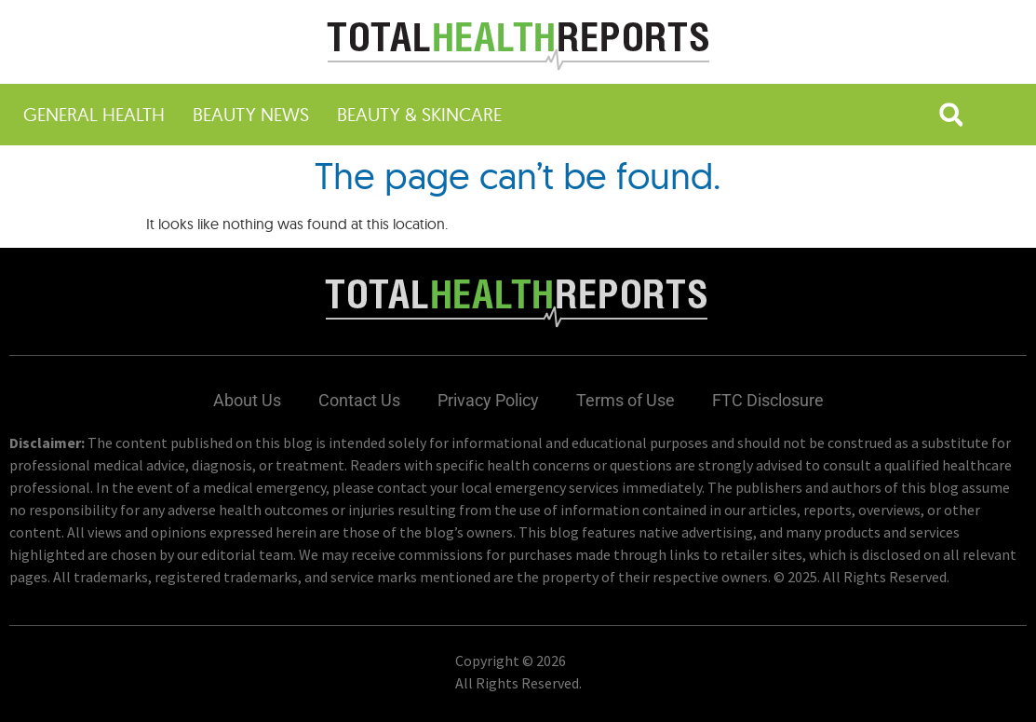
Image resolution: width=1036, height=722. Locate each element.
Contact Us (359, 400)
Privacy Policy (488, 400)
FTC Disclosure (768, 400)
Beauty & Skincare (419, 114)
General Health (94, 114)
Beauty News (251, 114)
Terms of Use (625, 400)
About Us (247, 400)
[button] (951, 114)
